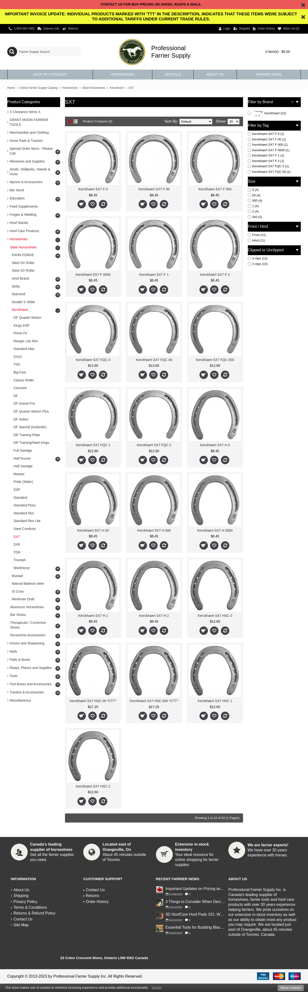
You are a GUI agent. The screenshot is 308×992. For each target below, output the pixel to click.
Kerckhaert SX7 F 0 (93, 189)
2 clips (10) (258, 264)
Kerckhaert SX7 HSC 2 (93, 786)
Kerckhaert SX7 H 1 (93, 616)
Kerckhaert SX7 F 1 (154, 275)
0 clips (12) (258, 258)
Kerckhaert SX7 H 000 (154, 530)
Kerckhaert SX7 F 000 (214, 189)
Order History (96, 902)
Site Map (20, 925)
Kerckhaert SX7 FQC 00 (154, 360)
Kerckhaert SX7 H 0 (215, 445)
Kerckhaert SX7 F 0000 (93, 275)
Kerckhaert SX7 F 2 (215, 275)
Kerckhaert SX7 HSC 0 (215, 616)
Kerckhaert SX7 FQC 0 (93, 360)
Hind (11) (256, 240)
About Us (20, 890)
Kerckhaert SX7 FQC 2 (154, 445)
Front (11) (257, 235)
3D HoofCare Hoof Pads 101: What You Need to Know (195, 914)
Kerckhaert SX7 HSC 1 (215, 701)
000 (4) (255, 200)
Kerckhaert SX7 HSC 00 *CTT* (93, 701)
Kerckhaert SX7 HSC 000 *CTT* (154, 701)
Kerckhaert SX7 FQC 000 (215, 360)
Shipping (19, 896)
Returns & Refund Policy (33, 913)
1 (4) (253, 206)
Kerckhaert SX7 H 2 (154, 616)
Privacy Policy (24, 902)
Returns (91, 896)
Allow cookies (291, 988)
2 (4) (253, 211)
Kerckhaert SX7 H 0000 (215, 530)
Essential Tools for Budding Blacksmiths (195, 927)
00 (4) (254, 195)
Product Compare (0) (101, 121)
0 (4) (253, 190)
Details (157, 987)
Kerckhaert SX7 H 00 (93, 530)
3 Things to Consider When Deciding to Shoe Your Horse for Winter (195, 902)
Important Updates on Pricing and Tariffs (195, 889)
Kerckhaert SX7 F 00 (154, 189)
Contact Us (21, 919)
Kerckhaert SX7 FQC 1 (93, 445)
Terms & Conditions (29, 907)
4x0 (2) (255, 217)
